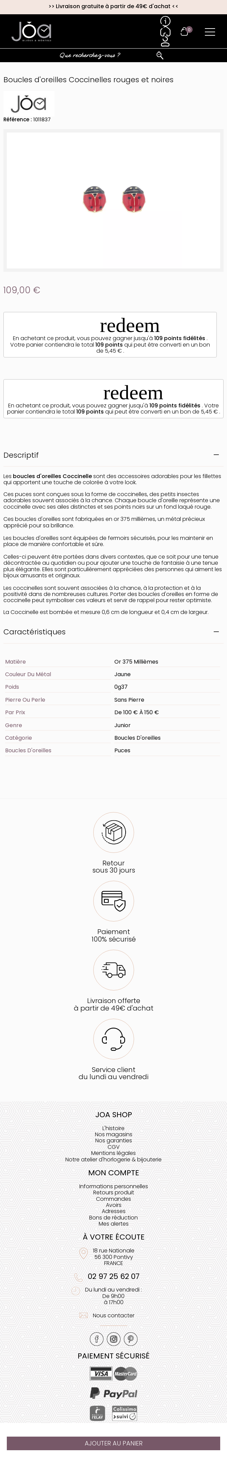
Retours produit (113, 1192)
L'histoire (113, 1128)
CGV (114, 1147)
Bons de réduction (113, 1218)
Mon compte (113, 1173)
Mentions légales (113, 1153)
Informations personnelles (113, 1186)
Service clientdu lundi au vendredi (113, 1073)
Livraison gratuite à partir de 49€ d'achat (113, 6)
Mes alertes (114, 1224)
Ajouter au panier (114, 1443)
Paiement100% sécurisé (114, 935)
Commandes (113, 1199)
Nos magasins (113, 1134)
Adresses (114, 1211)
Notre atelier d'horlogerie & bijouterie (113, 1159)
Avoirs (113, 1205)
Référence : (17, 119)
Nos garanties (113, 1140)
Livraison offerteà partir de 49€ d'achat (113, 1004)
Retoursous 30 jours (113, 866)
